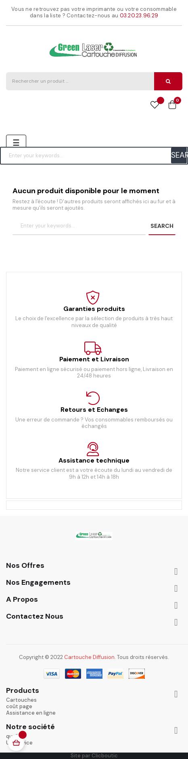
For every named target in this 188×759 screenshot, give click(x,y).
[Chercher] (94, 156)
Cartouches (21, 699)
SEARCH (179, 155)
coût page (19, 706)
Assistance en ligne (31, 712)
